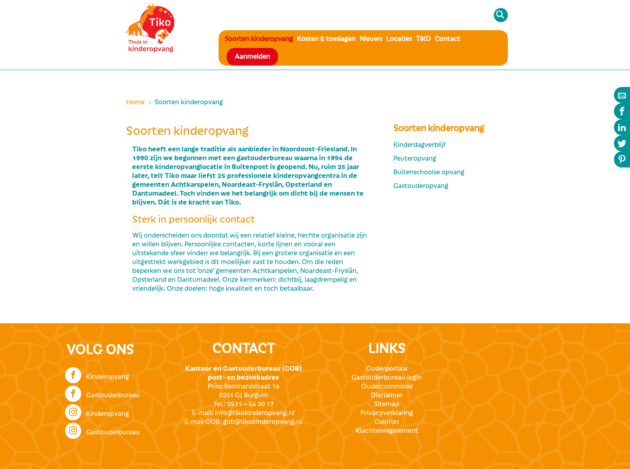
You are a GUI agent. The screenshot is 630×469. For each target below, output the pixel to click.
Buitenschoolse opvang (428, 172)
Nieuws (371, 39)
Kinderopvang (97, 374)
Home (135, 102)
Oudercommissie (387, 386)
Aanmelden (252, 56)
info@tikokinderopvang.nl (255, 413)
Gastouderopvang (420, 186)
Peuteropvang (414, 158)
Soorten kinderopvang (259, 39)
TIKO (423, 39)
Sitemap (386, 404)
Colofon (386, 422)
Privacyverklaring (386, 413)
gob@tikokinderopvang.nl (262, 422)
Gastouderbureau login (387, 377)
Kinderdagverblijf (419, 145)
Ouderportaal (386, 368)
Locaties (399, 39)
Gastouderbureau (102, 393)
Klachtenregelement (387, 430)
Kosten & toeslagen (326, 39)
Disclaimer (387, 395)
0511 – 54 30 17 (250, 404)
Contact (447, 39)
